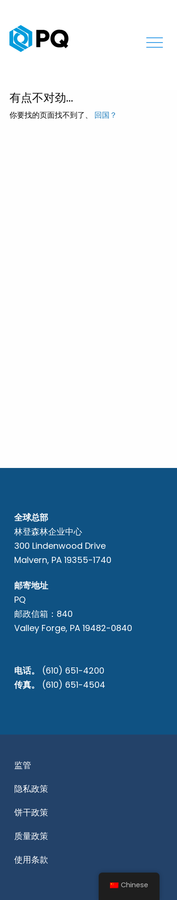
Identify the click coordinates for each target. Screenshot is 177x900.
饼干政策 (31, 812)
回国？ (105, 115)
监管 (22, 765)
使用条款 (31, 859)
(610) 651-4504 (73, 685)
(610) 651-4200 (73, 670)
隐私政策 (31, 789)
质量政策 (31, 836)
